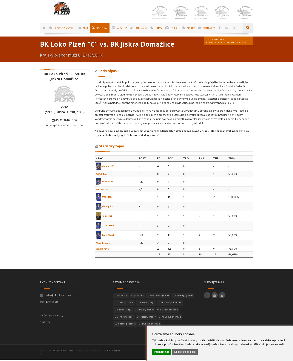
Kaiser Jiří (105, 217)
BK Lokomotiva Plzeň (63, 352)
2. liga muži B (137, 296)
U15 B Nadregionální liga (170, 303)
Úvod (209, 40)
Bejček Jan (103, 175)
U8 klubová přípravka (125, 325)
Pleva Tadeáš (105, 244)
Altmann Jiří (107, 167)
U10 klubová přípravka (170, 318)
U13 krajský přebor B (167, 311)
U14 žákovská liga (123, 311)
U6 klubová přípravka (149, 325)
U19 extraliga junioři (183, 296)
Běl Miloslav (106, 182)
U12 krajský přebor (124, 318)
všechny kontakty (52, 316)
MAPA (46, 323)
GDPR (107, 352)
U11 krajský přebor (146, 318)
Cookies (116, 352)
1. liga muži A (121, 296)
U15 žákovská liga (146, 303)
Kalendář (219, 40)
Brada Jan (105, 198)
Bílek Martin (104, 190)
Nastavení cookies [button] (184, 351)
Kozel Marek (107, 236)
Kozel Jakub (106, 226)
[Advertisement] (281, 123)
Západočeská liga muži (158, 296)
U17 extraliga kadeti (124, 303)
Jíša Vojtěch (106, 207)
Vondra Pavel (104, 250)
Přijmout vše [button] (161, 351)
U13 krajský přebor (144, 311)
